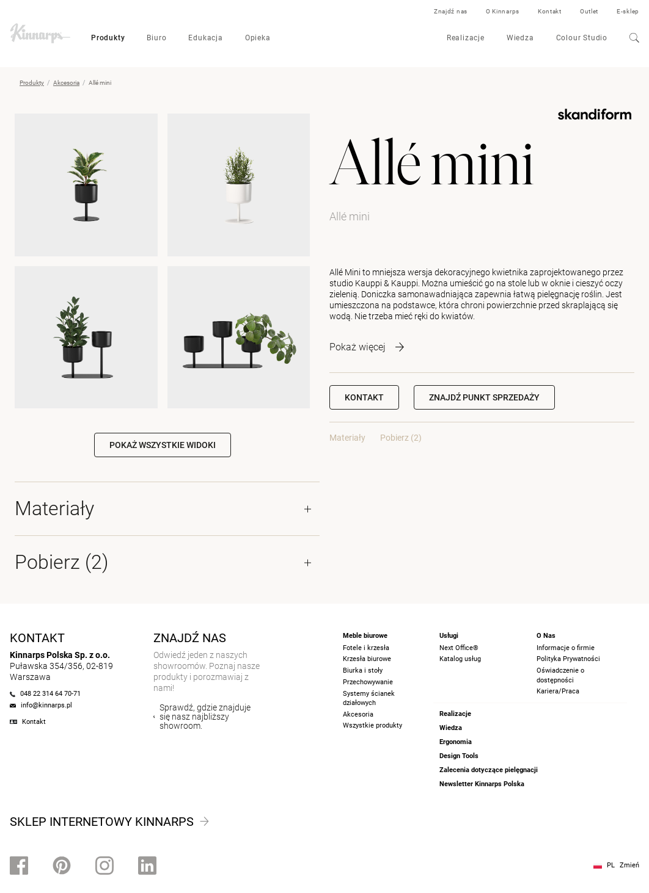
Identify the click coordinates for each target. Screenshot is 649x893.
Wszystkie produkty (372, 725)
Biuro (156, 38)
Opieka (258, 38)
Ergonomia (455, 742)
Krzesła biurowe (367, 659)
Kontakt (550, 11)
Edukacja (205, 38)
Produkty (108, 38)
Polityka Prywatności (568, 659)
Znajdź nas (451, 11)
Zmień (629, 865)
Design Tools (459, 756)
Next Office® (459, 648)
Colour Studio (581, 38)
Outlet (589, 11)
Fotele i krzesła (366, 648)
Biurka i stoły (363, 670)
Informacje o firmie (566, 648)
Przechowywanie (368, 682)
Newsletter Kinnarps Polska (481, 784)
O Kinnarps (502, 11)
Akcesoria (66, 82)
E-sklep (628, 11)
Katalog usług (460, 659)
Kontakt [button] (364, 397)
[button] (484, 397)
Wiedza (520, 38)
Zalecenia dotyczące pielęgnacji (488, 770)
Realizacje (466, 38)
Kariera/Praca (558, 691)
